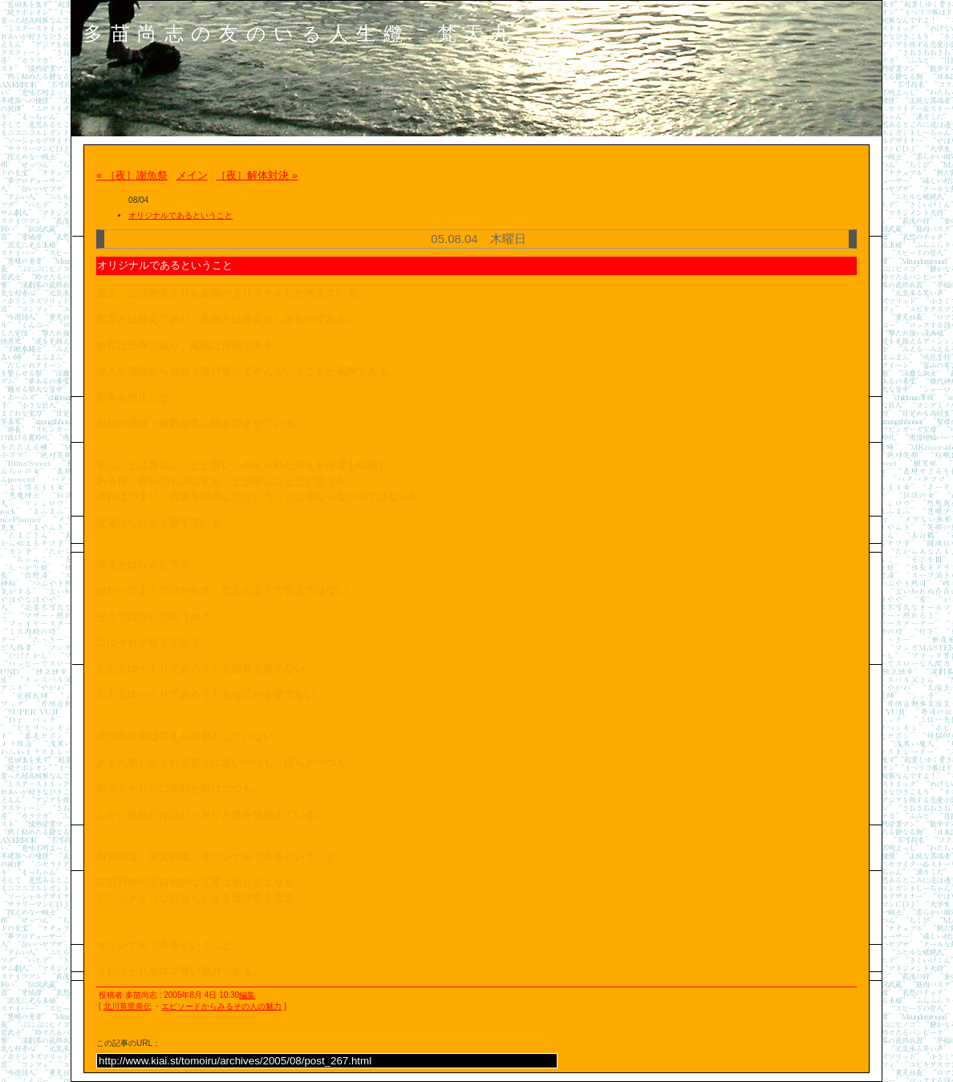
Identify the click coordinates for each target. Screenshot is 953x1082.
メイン (192, 175)
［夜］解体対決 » (257, 175)
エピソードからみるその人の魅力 (221, 1006)
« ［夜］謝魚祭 (132, 175)
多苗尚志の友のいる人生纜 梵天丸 (300, 33)
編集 (247, 995)
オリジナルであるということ (180, 215)
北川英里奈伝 (127, 1006)
